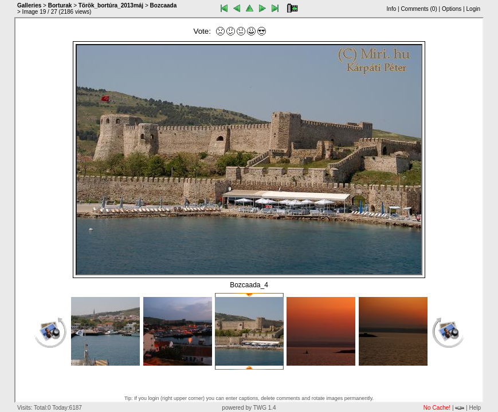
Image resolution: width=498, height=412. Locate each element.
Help (475, 408)
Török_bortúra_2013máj (111, 5)
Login (473, 9)
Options (451, 9)
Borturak (60, 5)
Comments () (419, 9)
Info (392, 9)
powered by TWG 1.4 (249, 408)
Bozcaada (163, 5)
